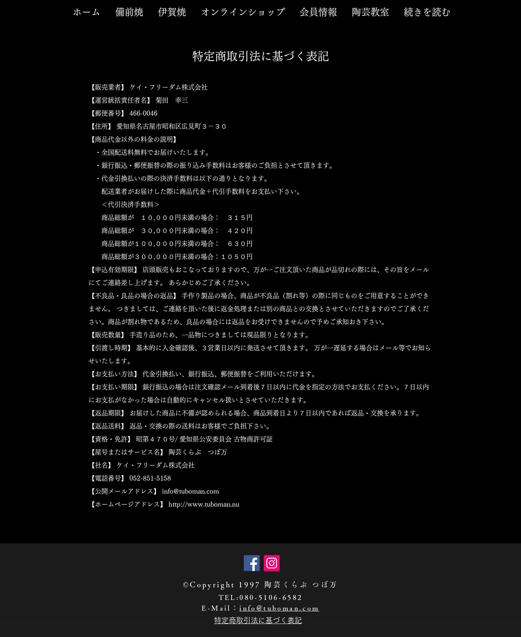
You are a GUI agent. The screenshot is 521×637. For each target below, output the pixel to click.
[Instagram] (272, 563)
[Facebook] (252, 563)
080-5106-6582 (270, 597)
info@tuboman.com (279, 607)
